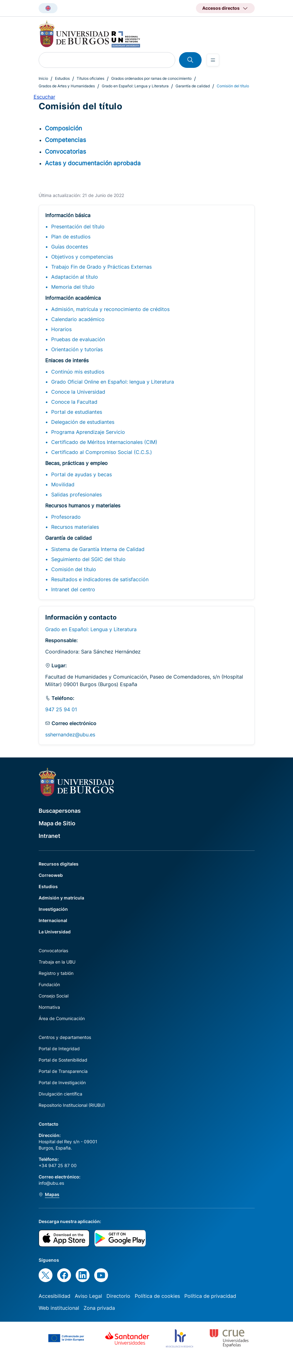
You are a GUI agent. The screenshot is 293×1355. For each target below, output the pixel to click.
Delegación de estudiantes (82, 422)
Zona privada (99, 1308)
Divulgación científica (60, 1093)
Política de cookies (157, 1296)
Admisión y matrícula (61, 897)
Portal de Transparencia (63, 1071)
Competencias (65, 140)
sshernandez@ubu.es (70, 734)
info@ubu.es (51, 1183)
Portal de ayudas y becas (81, 474)
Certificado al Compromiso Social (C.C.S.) (101, 452)
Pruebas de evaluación (78, 339)
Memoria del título (73, 287)
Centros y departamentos (65, 1037)
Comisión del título (73, 569)
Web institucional (59, 1308)
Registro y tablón (56, 973)
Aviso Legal (88, 1296)
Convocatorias (65, 151)
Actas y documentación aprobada (93, 163)
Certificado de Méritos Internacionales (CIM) (104, 442)
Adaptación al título (74, 277)
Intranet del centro (73, 589)
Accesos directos (221, 8)
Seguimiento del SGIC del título (88, 559)
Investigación (53, 909)
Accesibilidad (54, 1296)
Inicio (43, 78)
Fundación (49, 984)
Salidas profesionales (76, 494)
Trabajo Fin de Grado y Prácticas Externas (101, 267)
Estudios (62, 78)
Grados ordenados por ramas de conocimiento (151, 78)
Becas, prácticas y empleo (76, 463)
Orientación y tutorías (77, 349)
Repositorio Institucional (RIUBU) (72, 1105)
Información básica (67, 215)
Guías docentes (69, 246)
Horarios (61, 329)
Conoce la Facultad (74, 402)
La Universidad (55, 931)
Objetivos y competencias (82, 257)
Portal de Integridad (59, 1048)
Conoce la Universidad (78, 392)
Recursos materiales (75, 527)
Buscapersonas (60, 810)
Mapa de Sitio (57, 823)
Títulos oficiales (90, 78)
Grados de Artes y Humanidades (67, 86)
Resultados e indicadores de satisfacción (100, 579)
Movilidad (62, 484)
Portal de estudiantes (76, 412)
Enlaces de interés (67, 360)
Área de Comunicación (62, 1018)
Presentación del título (78, 226)
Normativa (49, 1007)
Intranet (49, 836)
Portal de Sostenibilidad (63, 1060)
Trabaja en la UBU (57, 961)
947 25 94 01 (61, 709)
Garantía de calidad (193, 86)
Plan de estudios (70, 236)
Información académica (73, 298)
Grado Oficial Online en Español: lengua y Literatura (112, 382)
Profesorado (66, 517)
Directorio (118, 1296)
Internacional (53, 920)
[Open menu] (213, 60)
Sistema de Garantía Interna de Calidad (97, 549)
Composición (63, 128)
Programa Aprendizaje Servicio (88, 432)
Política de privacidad (210, 1296)
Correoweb (51, 875)
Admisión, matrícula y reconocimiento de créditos (110, 309)
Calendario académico (78, 319)
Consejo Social (53, 995)
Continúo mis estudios (77, 372)
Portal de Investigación (62, 1082)
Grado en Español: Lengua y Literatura (135, 86)
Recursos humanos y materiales (82, 505)
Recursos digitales (59, 863)
